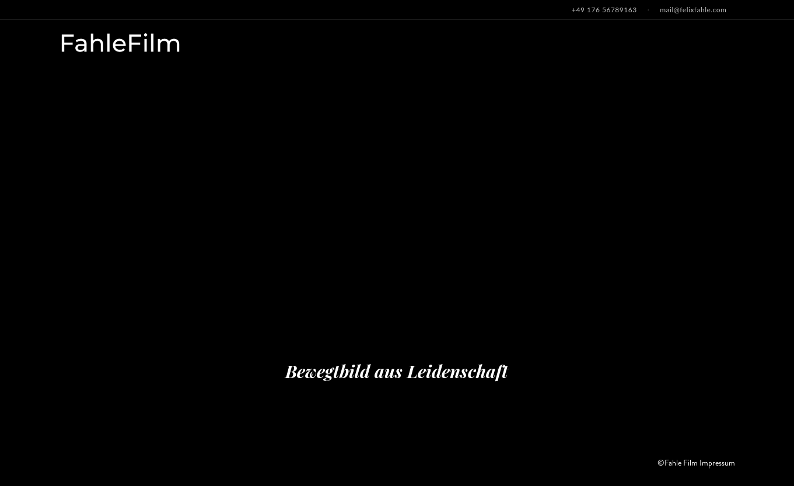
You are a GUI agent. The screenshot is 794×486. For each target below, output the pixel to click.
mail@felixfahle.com (693, 9)
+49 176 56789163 (604, 9)
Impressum (717, 462)
